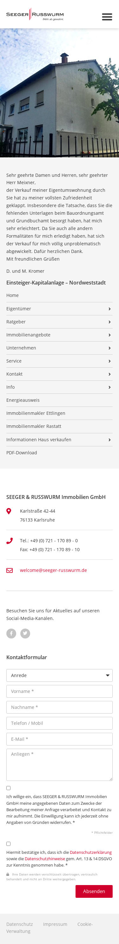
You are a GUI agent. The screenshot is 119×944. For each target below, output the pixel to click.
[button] (107, 16)
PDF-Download (21, 452)
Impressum (55, 924)
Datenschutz (19, 924)
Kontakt (14, 374)
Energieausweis (23, 400)
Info (10, 387)
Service (14, 361)
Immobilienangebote (28, 334)
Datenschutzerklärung (91, 852)
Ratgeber (16, 321)
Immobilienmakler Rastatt (33, 426)
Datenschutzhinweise (45, 858)
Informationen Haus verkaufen (38, 439)
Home (12, 295)
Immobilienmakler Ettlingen (35, 413)
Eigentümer (18, 308)
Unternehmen (21, 347)
